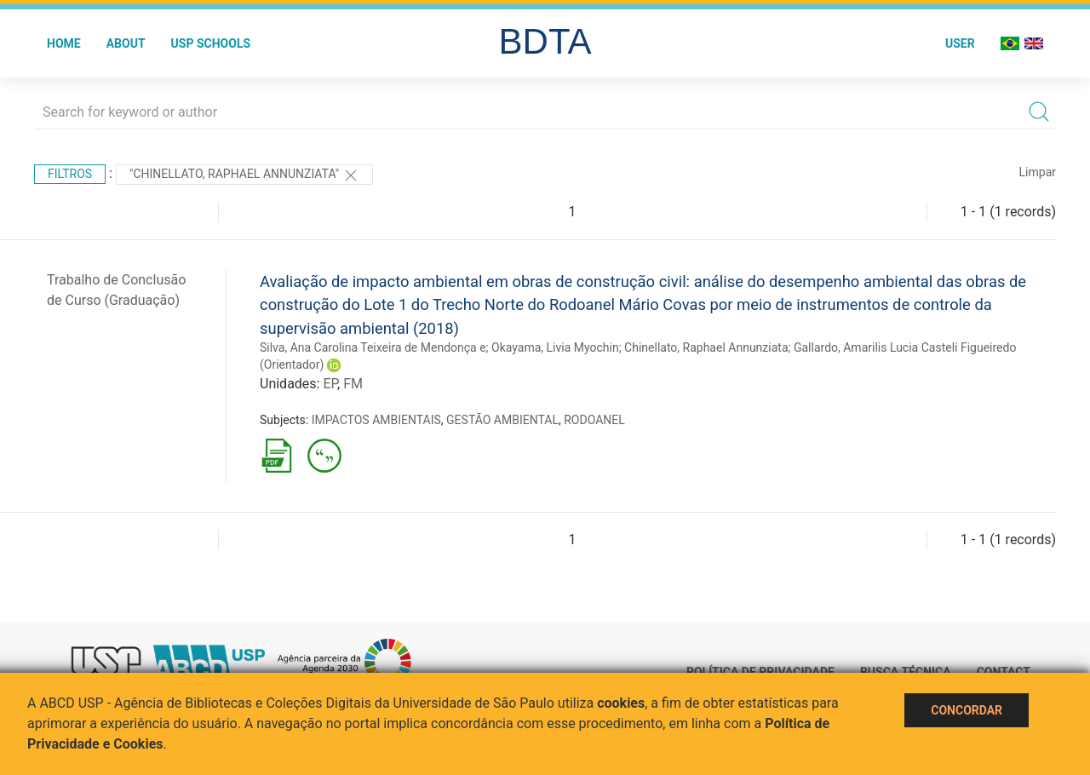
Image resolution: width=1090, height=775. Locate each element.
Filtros (70, 174)
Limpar (1037, 172)
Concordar (966, 710)
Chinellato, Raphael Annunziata (706, 347)
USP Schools (211, 43)
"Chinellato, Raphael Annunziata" (244, 175)
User (960, 43)
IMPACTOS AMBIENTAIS (376, 420)
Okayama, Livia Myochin (555, 347)
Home (64, 43)
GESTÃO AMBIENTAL (502, 420)
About (126, 43)
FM (353, 384)
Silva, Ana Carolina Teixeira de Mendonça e (373, 347)
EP (330, 384)
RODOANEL (594, 420)
